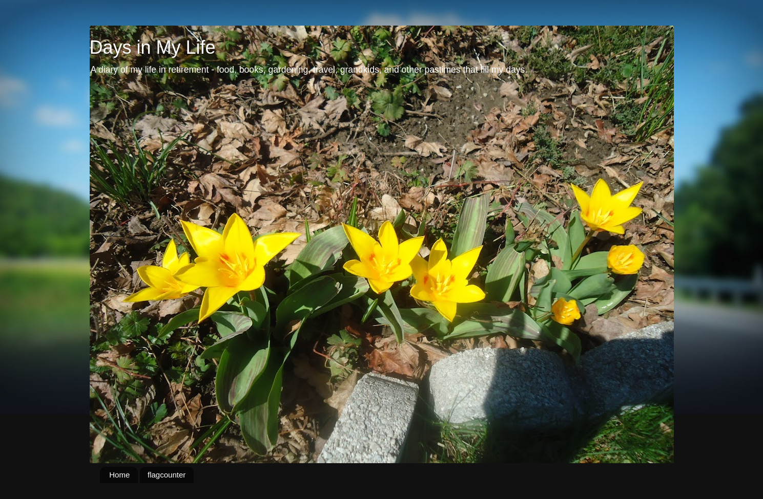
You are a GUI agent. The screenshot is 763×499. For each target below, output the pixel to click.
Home (119, 474)
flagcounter (166, 474)
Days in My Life (153, 47)
